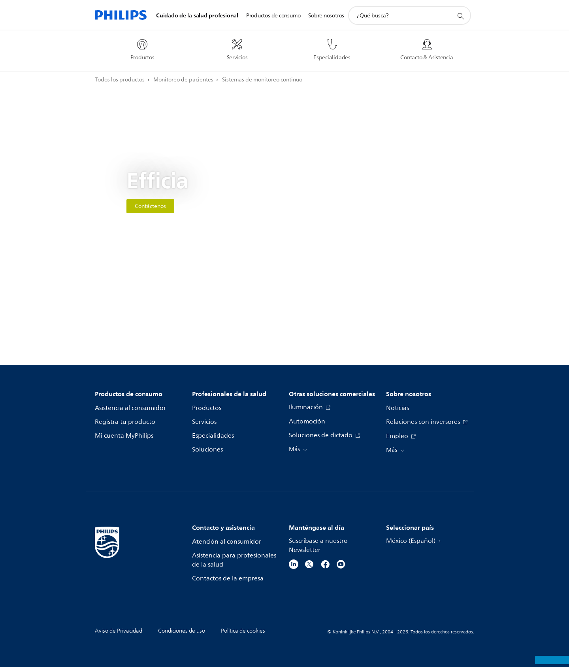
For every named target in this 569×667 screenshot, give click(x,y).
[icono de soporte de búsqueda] (460, 16)
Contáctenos (150, 206)
